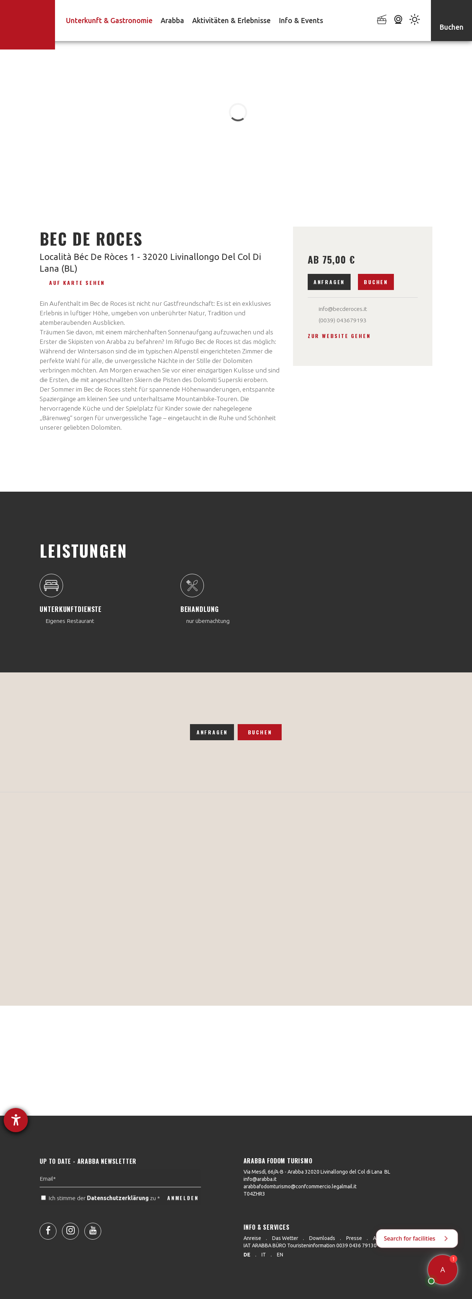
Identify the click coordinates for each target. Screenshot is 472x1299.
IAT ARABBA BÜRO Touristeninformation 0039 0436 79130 (310, 1245)
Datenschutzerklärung (118, 1214)
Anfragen (329, 282)
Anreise (252, 1238)
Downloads (322, 1238)
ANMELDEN (182, 1214)
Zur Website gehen (339, 336)
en (280, 1255)
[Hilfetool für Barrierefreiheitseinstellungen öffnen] (16, 1120)
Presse (354, 1238)
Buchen (376, 282)
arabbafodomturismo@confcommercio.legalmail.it (300, 1186)
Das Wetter (285, 1238)
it (263, 1255)
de (247, 1255)
